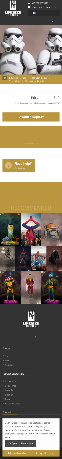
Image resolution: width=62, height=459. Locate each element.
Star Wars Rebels (34, 81)
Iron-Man (9, 390)
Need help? (23, 165)
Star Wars (15, 81)
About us (9, 365)
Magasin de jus (39, 77)
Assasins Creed (12, 403)
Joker (7, 399)
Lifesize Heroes (18, 77)
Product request (31, 117)
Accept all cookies (45, 453)
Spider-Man (11, 385)
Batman (9, 394)
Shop (7, 356)
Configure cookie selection (20, 443)
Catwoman (10, 381)
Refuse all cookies (16, 453)
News (8, 360)
